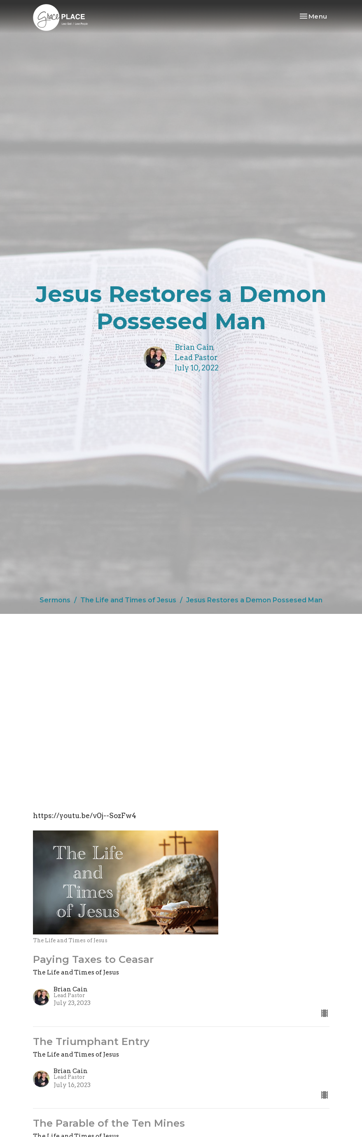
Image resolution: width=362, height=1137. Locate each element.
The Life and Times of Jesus (128, 600)
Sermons (55, 600)
